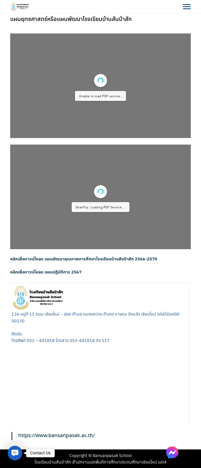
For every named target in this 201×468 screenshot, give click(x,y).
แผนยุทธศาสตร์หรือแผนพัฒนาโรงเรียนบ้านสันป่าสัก (71, 19)
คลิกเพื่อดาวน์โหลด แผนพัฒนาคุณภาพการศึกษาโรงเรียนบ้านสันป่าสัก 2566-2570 (83, 259)
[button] (15, 453)
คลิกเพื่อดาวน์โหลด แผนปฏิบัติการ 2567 (46, 272)
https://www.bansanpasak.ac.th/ (56, 436)
